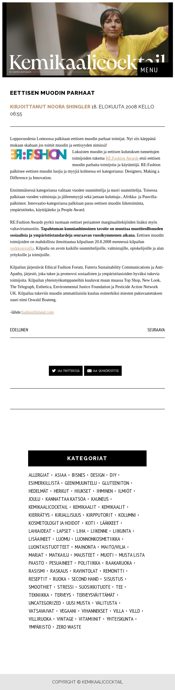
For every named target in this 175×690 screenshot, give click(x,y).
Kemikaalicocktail (48, 506)
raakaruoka (119, 562)
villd (134, 610)
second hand (85, 578)
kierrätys (39, 514)
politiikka (89, 562)
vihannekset (95, 610)
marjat (36, 554)
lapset (64, 530)
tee (119, 586)
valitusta (106, 602)
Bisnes (78, 474)
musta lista (132, 554)
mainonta (85, 546)
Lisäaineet (40, 538)
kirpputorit (99, 514)
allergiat (39, 474)
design (98, 474)
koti (90, 522)
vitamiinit (90, 618)
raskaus (59, 570)
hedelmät (39, 490)
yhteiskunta (120, 618)
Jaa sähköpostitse (106, 370)
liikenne (99, 530)
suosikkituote (94, 586)
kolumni (127, 514)
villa (118, 610)
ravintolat (85, 570)
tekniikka (39, 594)
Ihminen (105, 490)
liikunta (122, 530)
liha (81, 530)
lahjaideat (40, 530)
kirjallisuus (68, 514)
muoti (107, 554)
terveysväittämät (95, 594)
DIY (113, 474)
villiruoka (40, 618)
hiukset (83, 490)
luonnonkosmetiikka (97, 538)
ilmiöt (125, 490)
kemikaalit (113, 506)
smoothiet (40, 586)
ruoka (59, 578)
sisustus (113, 578)
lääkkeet (109, 522)
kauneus (100, 498)
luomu (63, 538)
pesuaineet (61, 562)
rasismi (37, 570)
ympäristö (40, 626)
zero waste (68, 626)
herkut (61, 490)
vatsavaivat (41, 610)
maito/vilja (113, 546)
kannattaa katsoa (66, 498)
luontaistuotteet (49, 546)
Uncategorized (45, 602)
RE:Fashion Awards (123, 158)
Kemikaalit (85, 506)
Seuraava (156, 330)
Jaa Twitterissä (69, 370)
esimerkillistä (44, 482)
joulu (34, 498)
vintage (65, 618)
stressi (65, 586)
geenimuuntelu (81, 482)
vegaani (68, 610)
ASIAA (61, 474)
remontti (113, 570)
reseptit (38, 578)
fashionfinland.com (38, 312)
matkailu (59, 554)
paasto (36, 562)
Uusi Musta (78, 602)
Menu (149, 69)
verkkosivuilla (22, 248)
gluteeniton (115, 482)
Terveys (62, 594)
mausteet (84, 554)
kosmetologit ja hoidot (54, 522)
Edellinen (19, 330)
